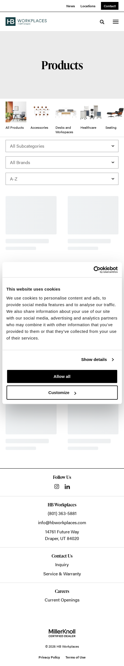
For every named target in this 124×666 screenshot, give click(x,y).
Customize (62, 392)
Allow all (62, 376)
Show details (94, 359)
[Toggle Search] (102, 22)
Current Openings (62, 599)
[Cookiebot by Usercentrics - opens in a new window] (93, 269)
